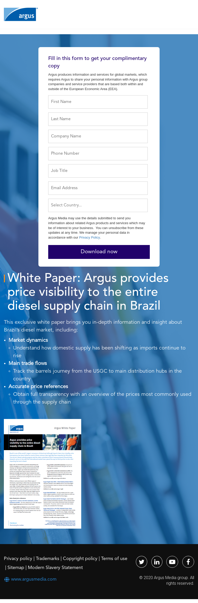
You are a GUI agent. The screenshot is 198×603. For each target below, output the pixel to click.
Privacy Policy (89, 237)
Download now (99, 252)
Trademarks (47, 558)
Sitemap (15, 567)
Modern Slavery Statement (55, 567)
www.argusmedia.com (33, 579)
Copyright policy (80, 558)
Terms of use (114, 558)
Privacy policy (18, 558)
